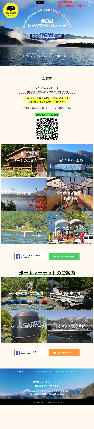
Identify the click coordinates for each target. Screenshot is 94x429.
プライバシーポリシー (56, 371)
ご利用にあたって (71, 371)
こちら (69, 108)
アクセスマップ (22, 371)
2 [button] (47, 64)
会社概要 (44, 371)
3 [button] (49, 64)
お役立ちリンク (34, 371)
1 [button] (44, 64)
